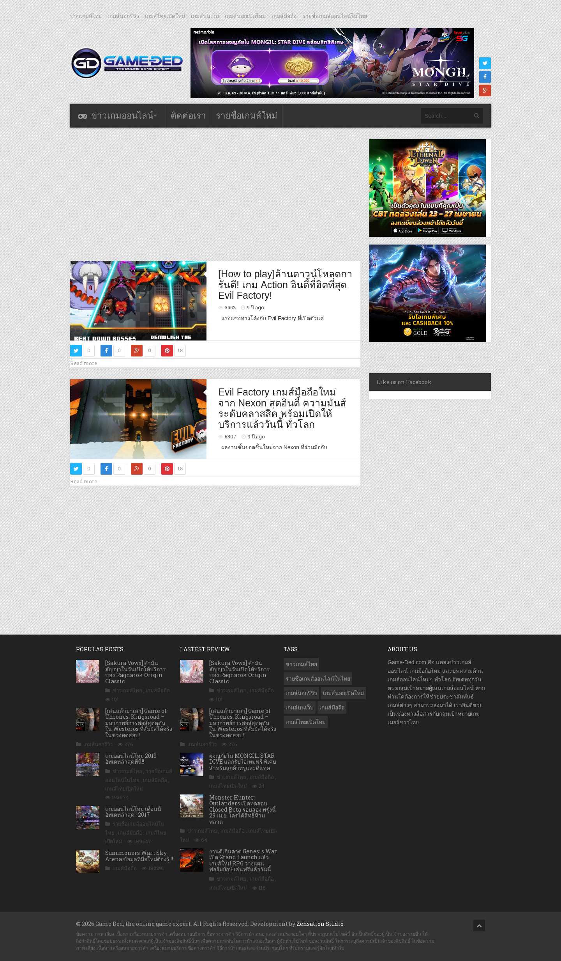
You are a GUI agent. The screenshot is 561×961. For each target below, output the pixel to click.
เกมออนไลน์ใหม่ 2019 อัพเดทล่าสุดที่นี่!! (131, 758)
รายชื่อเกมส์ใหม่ (246, 116)
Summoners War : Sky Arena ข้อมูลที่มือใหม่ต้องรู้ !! (139, 855)
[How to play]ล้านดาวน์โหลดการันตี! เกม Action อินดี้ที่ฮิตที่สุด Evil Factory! (285, 284)
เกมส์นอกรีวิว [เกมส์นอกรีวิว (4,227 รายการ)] (301, 693)
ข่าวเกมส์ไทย (86, 16)
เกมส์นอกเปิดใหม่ (245, 16)
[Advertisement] (215, 193)
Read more (83, 363)
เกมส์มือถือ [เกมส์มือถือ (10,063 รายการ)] (331, 707)
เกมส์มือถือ (284, 16)
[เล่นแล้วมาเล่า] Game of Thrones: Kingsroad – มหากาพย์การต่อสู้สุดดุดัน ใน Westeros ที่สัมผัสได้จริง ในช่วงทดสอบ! (138, 723)
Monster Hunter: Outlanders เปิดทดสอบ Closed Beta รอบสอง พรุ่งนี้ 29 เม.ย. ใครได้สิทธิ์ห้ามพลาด (242, 809)
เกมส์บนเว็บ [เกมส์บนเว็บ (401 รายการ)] (300, 707)
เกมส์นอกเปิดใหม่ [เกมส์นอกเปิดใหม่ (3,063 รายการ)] (343, 693)
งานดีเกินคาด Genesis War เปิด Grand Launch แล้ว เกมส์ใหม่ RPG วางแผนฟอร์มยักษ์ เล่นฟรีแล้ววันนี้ (243, 860)
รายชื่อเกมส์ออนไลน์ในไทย (334, 16)
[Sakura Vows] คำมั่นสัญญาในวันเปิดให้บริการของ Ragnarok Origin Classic (135, 671)
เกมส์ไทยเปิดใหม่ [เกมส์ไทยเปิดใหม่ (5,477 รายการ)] (306, 722)
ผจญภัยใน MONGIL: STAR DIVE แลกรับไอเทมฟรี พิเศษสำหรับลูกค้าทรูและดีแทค (242, 761)
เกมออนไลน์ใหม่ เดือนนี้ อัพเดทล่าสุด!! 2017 (133, 811)
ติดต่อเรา (188, 116)
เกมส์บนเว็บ (205, 16)
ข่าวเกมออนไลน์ (122, 116)
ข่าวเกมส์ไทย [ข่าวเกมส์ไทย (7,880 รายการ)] (301, 664)
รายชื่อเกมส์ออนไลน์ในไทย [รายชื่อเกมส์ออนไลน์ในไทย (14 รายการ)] (318, 679)
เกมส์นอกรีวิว (123, 16)
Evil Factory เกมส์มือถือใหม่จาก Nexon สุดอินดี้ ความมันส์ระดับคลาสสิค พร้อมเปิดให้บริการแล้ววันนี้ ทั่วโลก (282, 408)
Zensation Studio (320, 923)
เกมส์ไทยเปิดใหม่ (165, 16)
